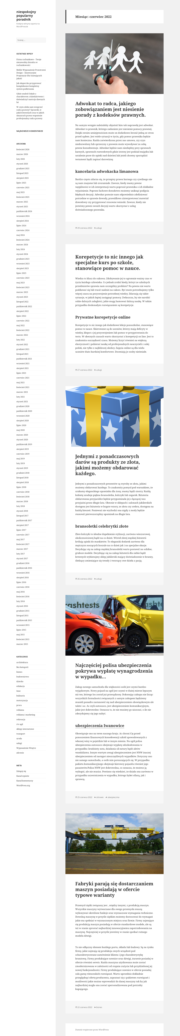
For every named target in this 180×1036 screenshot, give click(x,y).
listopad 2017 (22, 515)
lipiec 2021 (21, 373)
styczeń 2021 (22, 401)
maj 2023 (20, 282)
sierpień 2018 (22, 482)
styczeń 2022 (22, 344)
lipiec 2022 (21, 316)
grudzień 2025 (22, 168)
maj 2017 (20, 539)
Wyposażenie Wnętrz (26, 748)
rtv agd (19, 724)
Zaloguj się (21, 771)
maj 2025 (20, 192)
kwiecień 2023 (22, 287)
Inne (18, 691)
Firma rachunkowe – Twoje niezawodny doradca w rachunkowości (28, 62)
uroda (19, 738)
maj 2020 (20, 430)
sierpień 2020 (22, 420)
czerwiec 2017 (22, 534)
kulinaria (20, 695)
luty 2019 (20, 463)
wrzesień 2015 (23, 625)
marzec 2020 (22, 435)
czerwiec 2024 (22, 230)
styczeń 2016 (22, 606)
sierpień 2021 (22, 368)
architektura (22, 662)
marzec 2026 (22, 154)
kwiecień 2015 (22, 639)
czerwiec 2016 (22, 587)
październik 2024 (24, 211)
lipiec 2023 (21, 273)
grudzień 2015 (22, 610)
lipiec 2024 (21, 225)
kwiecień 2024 (22, 240)
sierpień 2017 (22, 525)
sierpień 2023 (22, 268)
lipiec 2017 (21, 530)
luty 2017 (20, 553)
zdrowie (20, 752)
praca (19, 705)
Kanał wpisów (22, 776)
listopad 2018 (22, 477)
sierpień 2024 (22, 220)
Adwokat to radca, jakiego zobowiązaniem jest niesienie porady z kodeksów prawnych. (110, 109)
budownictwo (22, 676)
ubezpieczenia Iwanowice (99, 725)
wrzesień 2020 (23, 415)
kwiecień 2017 (22, 544)
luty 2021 (20, 396)
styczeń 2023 (22, 297)
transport (20, 733)
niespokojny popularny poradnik (26, 16)
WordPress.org (23, 785)
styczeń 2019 (22, 468)
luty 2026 (20, 159)
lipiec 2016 (21, 582)
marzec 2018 (22, 501)
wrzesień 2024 (23, 216)
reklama (20, 710)
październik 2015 (24, 620)
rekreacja (20, 719)
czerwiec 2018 (22, 492)
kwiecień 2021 (22, 387)
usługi (19, 743)
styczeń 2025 (22, 206)
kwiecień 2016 (22, 596)
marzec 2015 (22, 644)
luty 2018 (20, 506)
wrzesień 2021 (23, 363)
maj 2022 (20, 325)
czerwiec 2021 (22, 377)
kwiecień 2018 (22, 496)
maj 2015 (20, 634)
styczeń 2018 (22, 511)
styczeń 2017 (22, 558)
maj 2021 (20, 382)
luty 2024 (20, 249)
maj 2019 (20, 458)
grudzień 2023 (22, 259)
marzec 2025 (22, 201)
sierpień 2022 (22, 311)
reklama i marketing (25, 714)
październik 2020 (24, 411)
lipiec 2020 (21, 425)
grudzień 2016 (22, 563)
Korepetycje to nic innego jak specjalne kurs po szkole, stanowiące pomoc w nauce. (109, 262)
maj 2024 (20, 235)
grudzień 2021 (22, 349)
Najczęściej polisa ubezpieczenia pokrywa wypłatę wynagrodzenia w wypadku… (114, 671)
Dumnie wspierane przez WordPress (92, 1029)
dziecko (19, 681)
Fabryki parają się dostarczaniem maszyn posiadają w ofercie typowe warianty (114, 889)
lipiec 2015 (21, 630)
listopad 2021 (22, 354)
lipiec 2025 (21, 182)
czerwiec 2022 (22, 320)
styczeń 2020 (22, 439)
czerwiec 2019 (22, 454)
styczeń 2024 (22, 254)
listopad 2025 (22, 173)
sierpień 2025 (22, 178)
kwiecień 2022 (22, 330)
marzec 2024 (22, 244)
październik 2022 (24, 306)
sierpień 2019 (22, 449)
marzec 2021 (22, 392)
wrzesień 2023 (23, 263)
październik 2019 (24, 444)
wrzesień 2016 (23, 572)
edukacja (20, 686)
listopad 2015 (22, 615)
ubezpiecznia (113, 797)
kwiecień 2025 (22, 197)
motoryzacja (22, 700)
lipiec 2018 (21, 487)
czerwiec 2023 (22, 278)
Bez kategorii (22, 667)
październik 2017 (24, 520)
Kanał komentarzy (24, 780)
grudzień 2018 (22, 473)
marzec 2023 (22, 292)
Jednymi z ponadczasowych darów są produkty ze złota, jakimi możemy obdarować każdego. (107, 464)
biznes (19, 672)
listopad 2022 (22, 301)
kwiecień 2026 (22, 149)
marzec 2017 (22, 549)
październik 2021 (24, 358)
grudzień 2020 (22, 406)
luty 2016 (20, 601)
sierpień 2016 (22, 577)
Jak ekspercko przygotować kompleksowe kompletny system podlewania (28, 86)
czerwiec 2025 (22, 187)
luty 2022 (20, 339)
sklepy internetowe (25, 729)
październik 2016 (24, 568)
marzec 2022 (22, 335)
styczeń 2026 (22, 163)
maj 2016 (20, 591)
